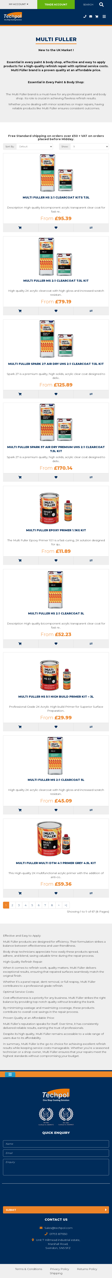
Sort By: (10, 146)
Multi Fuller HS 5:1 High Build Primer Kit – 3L (56, 696)
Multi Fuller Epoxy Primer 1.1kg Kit (56, 530)
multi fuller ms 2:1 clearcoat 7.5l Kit (56, 280)
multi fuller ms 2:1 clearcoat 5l (56, 780)
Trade (55, 4)
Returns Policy (87, 1269)
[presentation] (35, 1195)
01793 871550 (85, 16)
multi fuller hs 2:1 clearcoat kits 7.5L (56, 197)
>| (66, 905)
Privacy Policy (59, 1269)
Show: (65, 146)
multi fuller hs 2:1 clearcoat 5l (56, 613)
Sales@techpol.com (90, 16)
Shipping (56, 1273)
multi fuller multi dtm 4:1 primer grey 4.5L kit (56, 863)
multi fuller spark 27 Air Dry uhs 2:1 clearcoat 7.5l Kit (56, 364)
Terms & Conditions (28, 1269)
